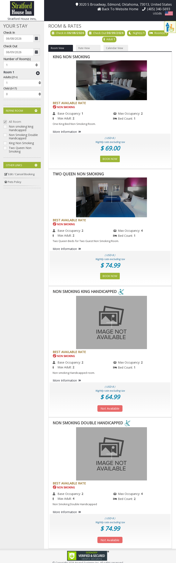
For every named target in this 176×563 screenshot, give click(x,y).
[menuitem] (22, 174)
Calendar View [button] (114, 48)
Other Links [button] (21, 165)
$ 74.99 (110, 265)
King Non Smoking (21, 143)
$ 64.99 (110, 397)
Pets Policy (12, 182)
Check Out (10, 46)
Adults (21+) (10, 77)
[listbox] (21, 64)
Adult (109, 39)
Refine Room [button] (21, 111)
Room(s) (159, 33)
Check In (9, 33)
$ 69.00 (110, 148)
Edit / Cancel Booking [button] (19, 174)
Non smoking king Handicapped (21, 128)
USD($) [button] (157, 13)
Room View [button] (57, 48)
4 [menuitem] (142, 231)
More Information (68, 132)
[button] (22, 8)
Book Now (110, 159)
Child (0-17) (10, 88)
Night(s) (137, 33)
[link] (88, 556)
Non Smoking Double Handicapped (23, 136)
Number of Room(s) (17, 59)
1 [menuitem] (82, 113)
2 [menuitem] (142, 113)
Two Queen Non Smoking (20, 149)
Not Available (110, 408)
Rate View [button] (84, 48)
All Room (15, 122)
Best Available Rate (69, 103)
